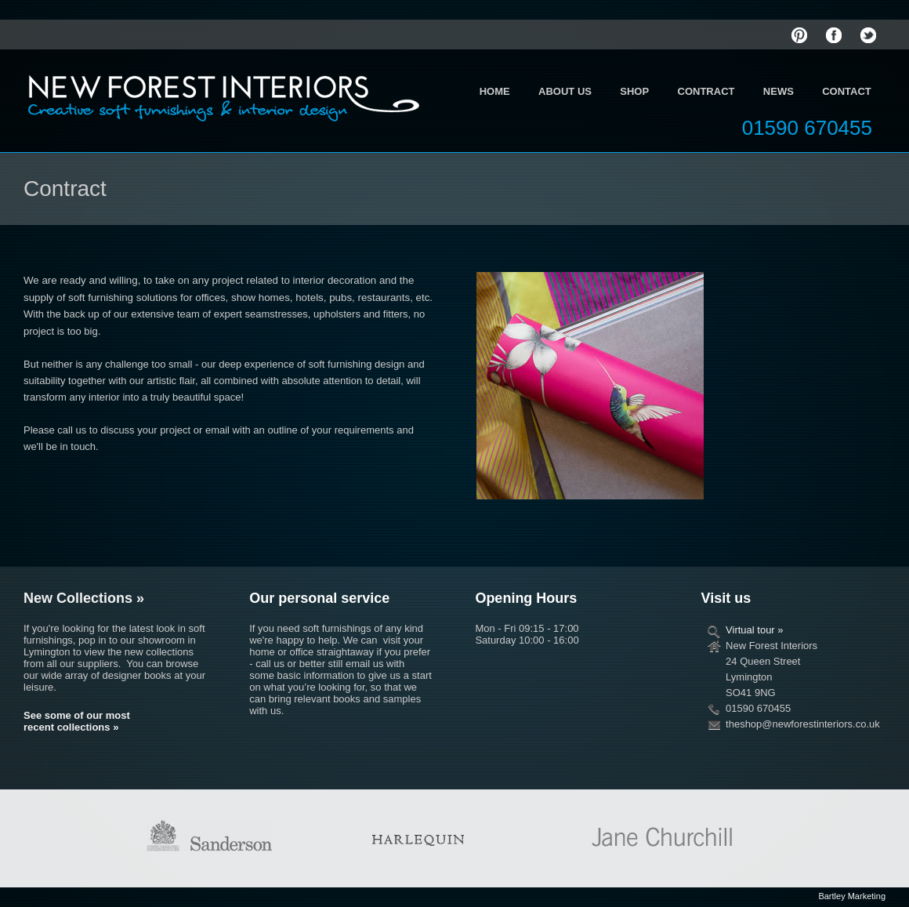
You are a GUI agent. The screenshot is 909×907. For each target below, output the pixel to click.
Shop (634, 91)
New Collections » (84, 598)
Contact (846, 91)
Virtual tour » (754, 630)
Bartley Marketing (851, 896)
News (778, 91)
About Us (565, 91)
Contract (706, 91)
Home (495, 91)
